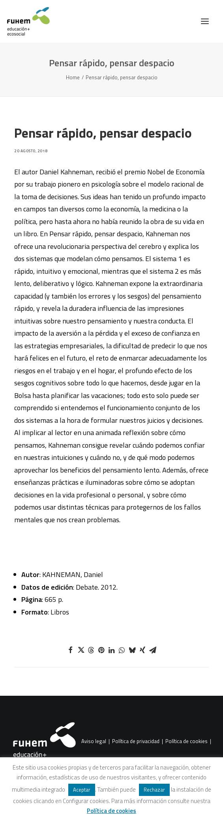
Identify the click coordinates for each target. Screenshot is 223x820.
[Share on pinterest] (101, 650)
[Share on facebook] (70, 650)
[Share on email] (152, 650)
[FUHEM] (25, 21)
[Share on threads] (91, 650)
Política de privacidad (135, 741)
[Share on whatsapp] (122, 650)
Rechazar (154, 790)
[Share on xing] (142, 650)
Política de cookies (186, 741)
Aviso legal (93, 741)
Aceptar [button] (81, 790)
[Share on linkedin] (111, 650)
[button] (205, 21)
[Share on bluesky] (132, 650)
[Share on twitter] (81, 650)
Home (73, 77)
